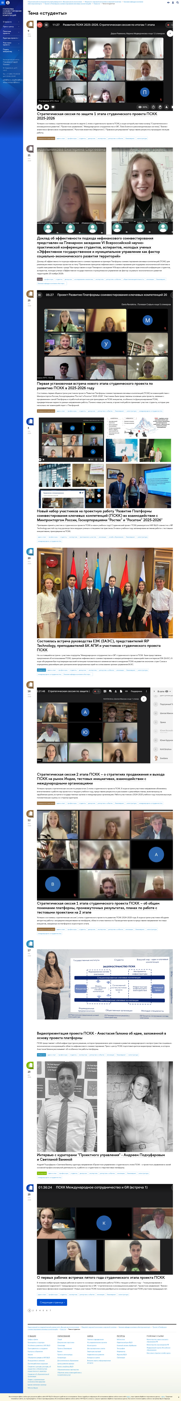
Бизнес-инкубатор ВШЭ (65, 1366)
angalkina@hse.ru (18, 80)
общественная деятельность (133, 279)
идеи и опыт (61, 138)
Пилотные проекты (7, 32)
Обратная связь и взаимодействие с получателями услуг (69, 1374)
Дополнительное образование (67, 1360)
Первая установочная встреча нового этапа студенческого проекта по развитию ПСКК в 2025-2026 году (95, 385)
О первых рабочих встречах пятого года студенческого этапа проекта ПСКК (101, 1277)
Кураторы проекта (10, 38)
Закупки (30, 1354)
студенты (82, 138)
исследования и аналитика (83, 279)
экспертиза (102, 138)
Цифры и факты (33, 1339)
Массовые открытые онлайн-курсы (158, 1353)
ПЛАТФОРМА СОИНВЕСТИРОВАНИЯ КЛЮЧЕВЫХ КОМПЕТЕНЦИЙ (12, 12)
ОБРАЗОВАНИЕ (63, 1336)
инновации (150, 279)
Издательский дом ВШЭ (124, 1342)
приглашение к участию (88, 537)
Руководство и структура (36, 1342)
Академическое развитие (95, 1354)
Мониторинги (91, 1345)
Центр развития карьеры (65, 1363)
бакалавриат (130, 138)
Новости (63, 1329)
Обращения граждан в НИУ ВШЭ (39, 1357)
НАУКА (90, 1336)
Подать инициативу (7, 50)
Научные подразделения (95, 1339)
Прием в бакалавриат (64, 1348)
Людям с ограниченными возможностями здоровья (36, 1380)
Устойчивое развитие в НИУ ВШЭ (39, 1345)
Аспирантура (61, 1357)
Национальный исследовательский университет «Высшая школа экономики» (53, 1327)
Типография (121, 1348)
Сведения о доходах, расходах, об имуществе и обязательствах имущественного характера (39, 1369)
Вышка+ (59, 1351)
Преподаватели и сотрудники (38, 1348)
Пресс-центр (8, 26)
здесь (128, 1397)
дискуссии (91, 138)
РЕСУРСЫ (121, 1336)
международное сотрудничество (150, 411)
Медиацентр (121, 1351)
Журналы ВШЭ (122, 1354)
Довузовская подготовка (65, 1342)
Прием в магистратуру (64, 1354)
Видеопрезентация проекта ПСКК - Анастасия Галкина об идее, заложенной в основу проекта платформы (101, 1035)
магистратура (142, 138)
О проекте (7, 22)
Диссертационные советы (96, 1348)
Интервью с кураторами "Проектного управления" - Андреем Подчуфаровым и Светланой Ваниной (101, 1157)
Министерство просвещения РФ (158, 1345)
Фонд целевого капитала (36, 1360)
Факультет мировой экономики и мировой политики (99, 1327)
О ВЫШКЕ (32, 1336)
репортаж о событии (115, 138)
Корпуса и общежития (35, 1351)
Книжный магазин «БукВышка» (127, 1345)
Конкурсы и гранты (93, 1357)
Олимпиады (61, 1345)
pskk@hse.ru (7, 80)
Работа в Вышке (33, 1388)
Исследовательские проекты (97, 1342)
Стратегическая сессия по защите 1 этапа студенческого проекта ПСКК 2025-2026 (97, 116)
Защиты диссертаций (94, 1351)
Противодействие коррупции (38, 1363)
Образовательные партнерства (68, 1369)
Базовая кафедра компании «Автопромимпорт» (52, 283)
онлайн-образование (116, 537)
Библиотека (121, 1339)
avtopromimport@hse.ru (11, 82)
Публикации (121, 1357)
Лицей (59, 1339)
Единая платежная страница (37, 1385)
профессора (72, 138)
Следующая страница (52, 1302)
